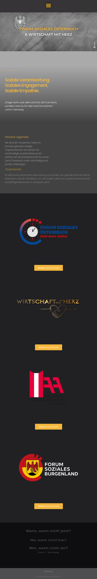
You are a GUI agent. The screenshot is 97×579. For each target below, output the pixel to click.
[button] (48, 5)
